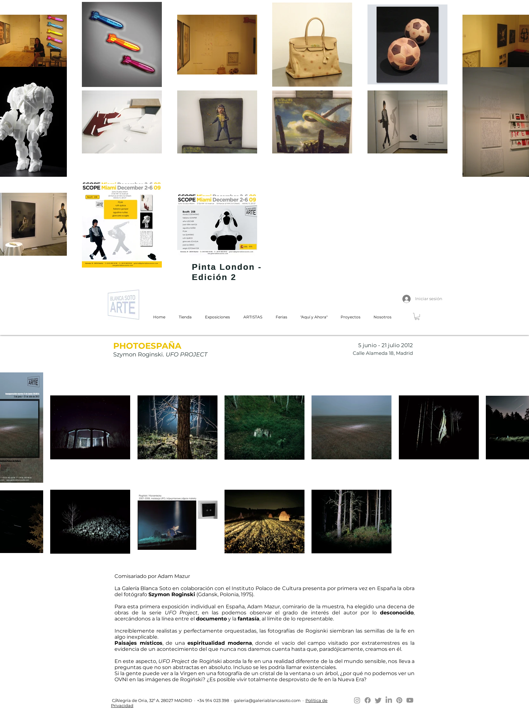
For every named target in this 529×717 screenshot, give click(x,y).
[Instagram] (357, 700)
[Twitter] (378, 700)
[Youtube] (410, 700)
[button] (417, 316)
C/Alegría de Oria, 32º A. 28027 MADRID (151, 700)
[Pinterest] (399, 700)
